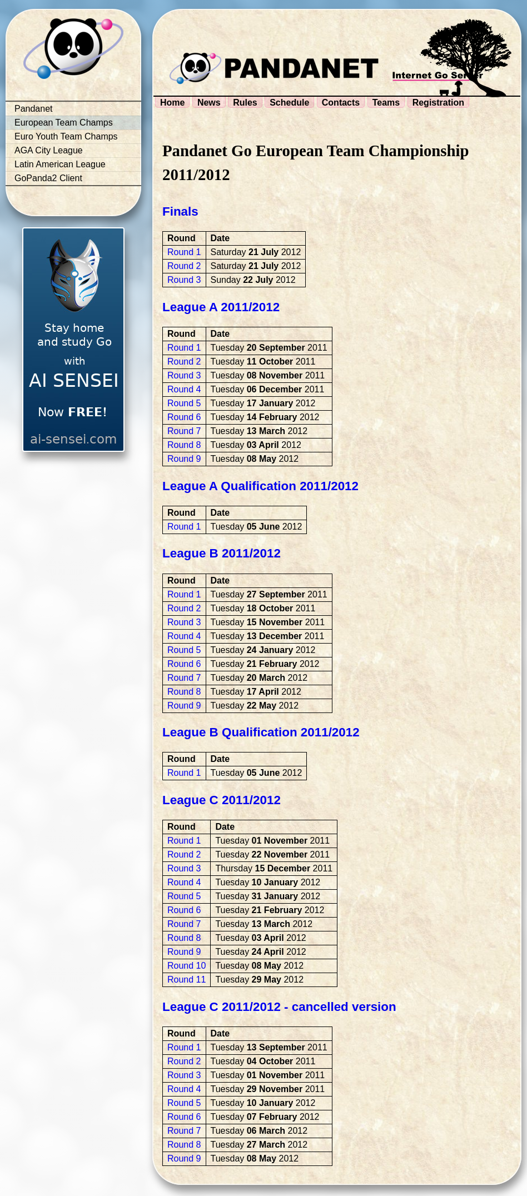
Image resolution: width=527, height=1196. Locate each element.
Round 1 (184, 252)
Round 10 (186, 965)
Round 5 (184, 403)
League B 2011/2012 (221, 553)
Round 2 (184, 266)
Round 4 (184, 389)
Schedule (289, 102)
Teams (386, 102)
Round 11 (186, 979)
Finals (180, 211)
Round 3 (184, 280)
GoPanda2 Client (48, 178)
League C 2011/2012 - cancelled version (279, 1007)
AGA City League (48, 150)
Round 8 (184, 445)
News (209, 102)
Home (172, 102)
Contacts (341, 102)
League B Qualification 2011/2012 (261, 732)
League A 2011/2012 (221, 307)
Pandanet (33, 108)
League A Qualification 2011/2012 (260, 486)
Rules (245, 102)
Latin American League (60, 164)
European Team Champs (63, 122)
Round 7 (184, 431)
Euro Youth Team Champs (66, 136)
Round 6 (184, 417)
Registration (438, 102)
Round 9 (184, 459)
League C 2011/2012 (221, 800)
